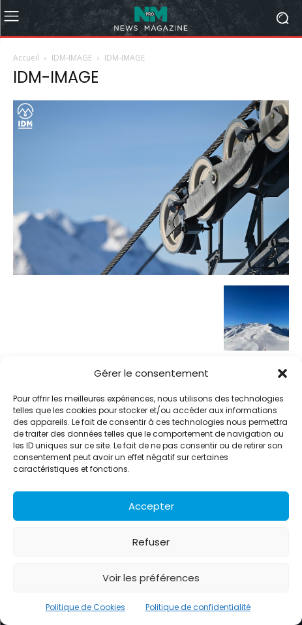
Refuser (151, 542)
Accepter (151, 506)
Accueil (26, 57)
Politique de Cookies (85, 607)
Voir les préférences (151, 578)
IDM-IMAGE (72, 57)
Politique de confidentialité (197, 607)
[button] (282, 373)
